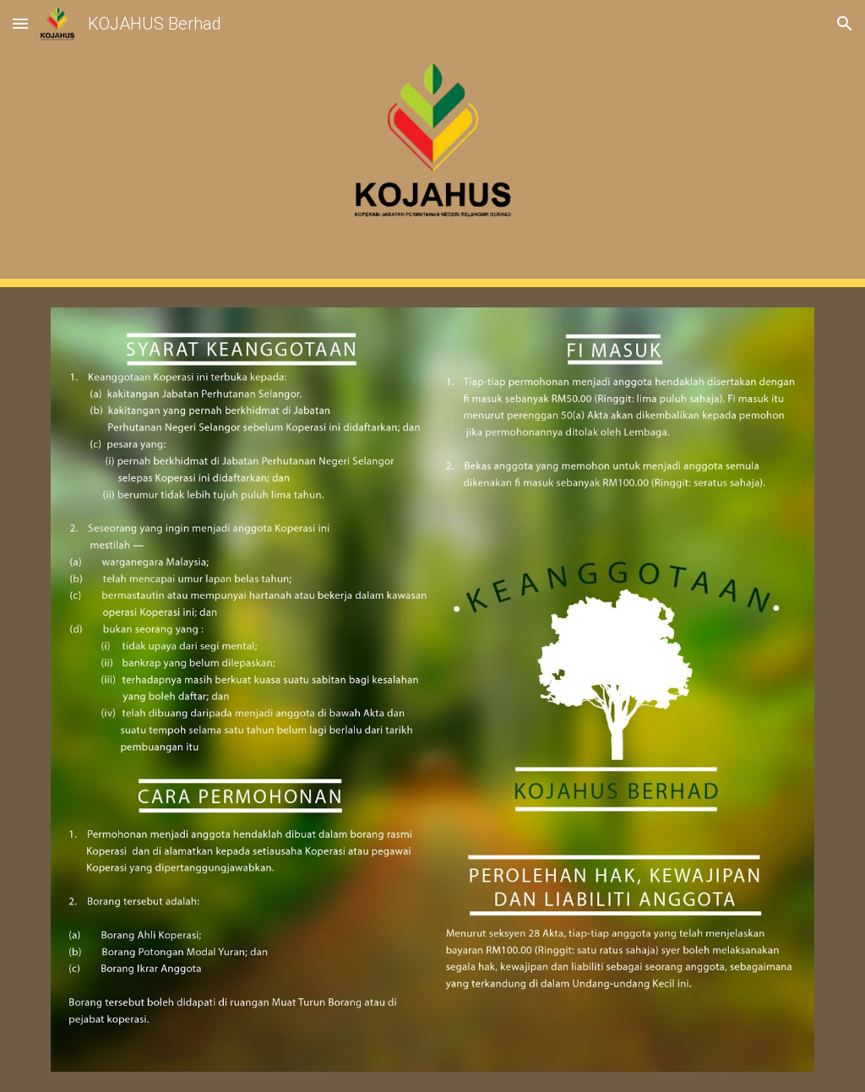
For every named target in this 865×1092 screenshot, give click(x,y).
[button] (20, 23)
